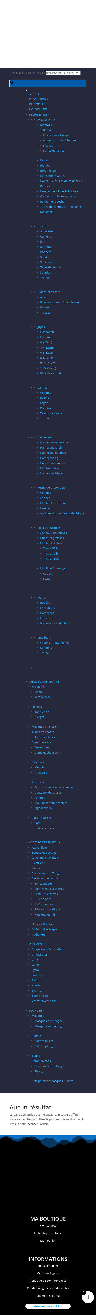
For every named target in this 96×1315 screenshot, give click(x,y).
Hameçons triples (52, 473)
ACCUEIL (34, 94)
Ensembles (42, 747)
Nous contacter (48, 1266)
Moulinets (44, 637)
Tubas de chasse (43, 732)
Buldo (47, 130)
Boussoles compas (44, 852)
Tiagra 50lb (50, 548)
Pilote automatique (47, 909)
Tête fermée (43, 697)
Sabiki (44, 257)
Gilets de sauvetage (45, 858)
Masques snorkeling (48, 1026)
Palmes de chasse (44, 737)
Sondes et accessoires (49, 889)
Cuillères (46, 236)
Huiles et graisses (52, 538)
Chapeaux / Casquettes (47, 949)
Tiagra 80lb (50, 553)
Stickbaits (46, 262)
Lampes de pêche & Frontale (59, 191)
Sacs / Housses (42, 818)
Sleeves (48, 145)
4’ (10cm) (46, 342)
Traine (44, 418)
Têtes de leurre (50, 267)
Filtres (36, 868)
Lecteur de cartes (46, 894)
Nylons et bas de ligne (55, 623)
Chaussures (40, 954)
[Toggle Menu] (26, 90)
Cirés (35, 960)
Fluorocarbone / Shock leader (59, 302)
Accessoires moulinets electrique (62, 513)
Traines (45, 278)
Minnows (46, 247)
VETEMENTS (37, 944)
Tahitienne (42, 712)
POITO (41, 597)
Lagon (44, 403)
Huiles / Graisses (43, 924)
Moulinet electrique (53, 503)
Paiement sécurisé (48, 1296)
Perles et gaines (53, 150)
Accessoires (39, 782)
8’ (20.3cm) (47, 358)
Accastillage (40, 847)
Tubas (36, 1056)
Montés (40, 767)
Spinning (46, 648)
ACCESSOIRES (46, 120)
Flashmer (46, 337)
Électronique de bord (46, 878)
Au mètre (41, 772)
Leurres (42, 226)
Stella (46, 578)
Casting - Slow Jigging (54, 643)
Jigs (42, 241)
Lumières (46, 618)
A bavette (46, 231)
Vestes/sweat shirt (44, 1001)
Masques (38, 1016)
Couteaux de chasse (48, 792)
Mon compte (48, 1225)
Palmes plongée (45, 1046)
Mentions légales (48, 1273)
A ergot (39, 717)
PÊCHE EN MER (39, 114)
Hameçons (44, 437)
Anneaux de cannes (53, 533)
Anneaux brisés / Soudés (59, 140)
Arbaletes (38, 687)
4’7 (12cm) (47, 347)
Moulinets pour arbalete (51, 803)
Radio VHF (38, 934)
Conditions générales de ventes (48, 1288)
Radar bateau (44, 904)
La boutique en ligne (48, 1233)
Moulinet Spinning (52, 568)
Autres (47, 573)
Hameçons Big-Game (54, 442)
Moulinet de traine (52, 543)
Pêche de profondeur (51, 487)
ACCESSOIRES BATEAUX (44, 842)
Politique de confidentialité (48, 1280)
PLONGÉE (35, 1010)
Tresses (45, 312)
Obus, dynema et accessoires (54, 787)
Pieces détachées (49, 528)
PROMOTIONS (38, 99)
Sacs (38, 823)
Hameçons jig (49, 458)
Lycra (35, 970)
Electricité (38, 863)
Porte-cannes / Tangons (48, 873)
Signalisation (43, 808)
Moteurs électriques (45, 929)
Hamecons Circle (51, 447)
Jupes (41, 327)
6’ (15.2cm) (47, 352)
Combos (45, 393)
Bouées (45, 602)
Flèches (37, 707)
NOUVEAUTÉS (38, 109)
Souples (45, 272)
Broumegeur (48, 170)
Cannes (42, 387)
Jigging (44, 398)
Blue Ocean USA (51, 373)
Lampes (45, 508)
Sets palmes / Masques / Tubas (52, 1081)
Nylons (44, 307)
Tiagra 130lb (51, 558)
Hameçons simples (52, 463)
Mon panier (48, 1240)
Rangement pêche (52, 201)
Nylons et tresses (48, 292)
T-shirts (37, 990)
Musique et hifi (45, 914)
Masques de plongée (49, 1021)
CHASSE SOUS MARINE (44, 681)
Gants (36, 965)
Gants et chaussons (48, 752)
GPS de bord (43, 899)
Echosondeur (43, 883)
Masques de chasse (45, 727)
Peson (44, 160)
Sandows (38, 762)
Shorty (39, 1071)
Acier (43, 297)
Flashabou (47, 332)
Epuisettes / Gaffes (52, 176)
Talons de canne (51, 413)
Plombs (45, 165)
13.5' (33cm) (48, 368)
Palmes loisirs (44, 1041)
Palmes (37, 1036)
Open (38, 692)
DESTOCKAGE (38, 104)
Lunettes (37, 975)
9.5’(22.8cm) (48, 363)
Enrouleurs (47, 608)
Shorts (36, 985)
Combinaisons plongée (50, 1066)
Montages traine (51, 468)
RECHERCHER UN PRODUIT (27, 73)
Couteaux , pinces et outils (58, 196)
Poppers (45, 252)
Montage (46, 125)
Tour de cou (40, 996)
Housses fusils (44, 828)
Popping (45, 408)
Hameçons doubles (53, 453)
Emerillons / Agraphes (57, 135)
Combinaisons (41, 742)
